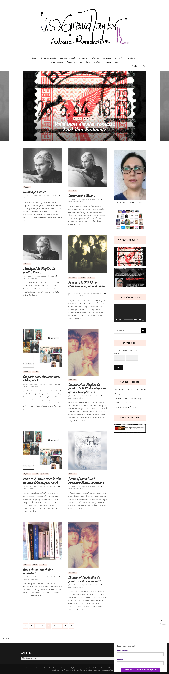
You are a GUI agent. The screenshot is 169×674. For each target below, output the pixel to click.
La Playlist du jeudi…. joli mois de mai (128, 403)
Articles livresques (74, 62)
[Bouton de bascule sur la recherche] (144, 66)
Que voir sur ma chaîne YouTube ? (38, 571)
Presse (108, 62)
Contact (118, 62)
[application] (130, 313)
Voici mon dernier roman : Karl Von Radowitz (84, 127)
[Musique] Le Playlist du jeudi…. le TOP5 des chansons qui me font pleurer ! (87, 388)
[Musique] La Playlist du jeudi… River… (39, 270)
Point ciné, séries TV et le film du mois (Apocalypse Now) (42, 481)
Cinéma (35, 372)
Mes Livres (83, 58)
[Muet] (140, 320)
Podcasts (131, 58)
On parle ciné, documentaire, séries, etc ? (41, 378)
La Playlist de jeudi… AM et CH (125, 407)
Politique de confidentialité (109, 670)
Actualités (97, 62)
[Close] (164, 621)
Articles (77, 119)
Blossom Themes (79, 670)
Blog (88, 62)
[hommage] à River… (81, 196)
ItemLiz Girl (74, 199)
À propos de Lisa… (48, 58)
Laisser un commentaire (30, 198)
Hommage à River (34, 192)
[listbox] (84, 106)
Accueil (34, 58)
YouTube (43, 565)
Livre (93, 119)
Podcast (91, 278)
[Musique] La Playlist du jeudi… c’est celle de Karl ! (85, 579)
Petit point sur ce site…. (123, 394)
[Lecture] (116, 320)
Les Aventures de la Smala (113, 58)
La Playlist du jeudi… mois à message (128, 398)
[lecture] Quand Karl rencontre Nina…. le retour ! (86, 481)
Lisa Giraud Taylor (31, 196)
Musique (82, 278)
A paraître (95, 58)
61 (43, 625)
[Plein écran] (143, 320)
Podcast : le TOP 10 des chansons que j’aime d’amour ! (87, 286)
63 (54, 625)
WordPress (96, 670)
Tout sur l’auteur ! (67, 58)
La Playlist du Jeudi (55, 62)
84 (66, 625)
